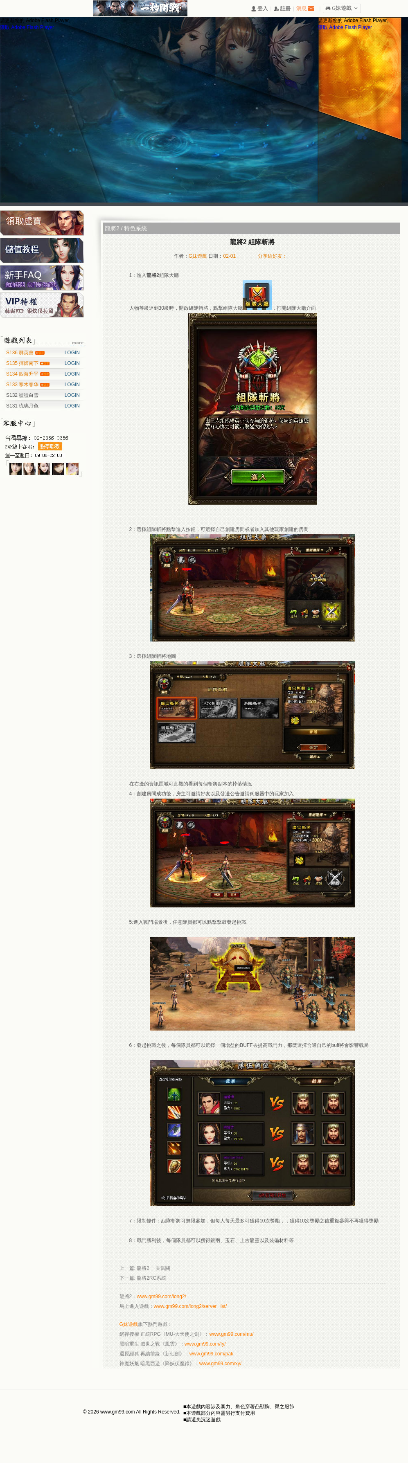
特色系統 (135, 228)
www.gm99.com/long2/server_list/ (190, 1306)
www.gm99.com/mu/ (232, 1334)
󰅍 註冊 (282, 8)
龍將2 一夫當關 (153, 1268)
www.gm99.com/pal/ (211, 1354)
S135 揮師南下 (23, 363)
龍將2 (112, 228)
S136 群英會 (20, 353)
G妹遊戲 (128, 1324)
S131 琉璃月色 (22, 406)
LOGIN (72, 353)
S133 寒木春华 (23, 384)
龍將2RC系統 (151, 1278)
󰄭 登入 (259, 8)
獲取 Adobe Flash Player (27, 27)
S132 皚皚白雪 (22, 395)
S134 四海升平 (23, 374)
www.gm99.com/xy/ (220, 1363)
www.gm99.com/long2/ (161, 1296)
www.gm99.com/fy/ (205, 1344)
